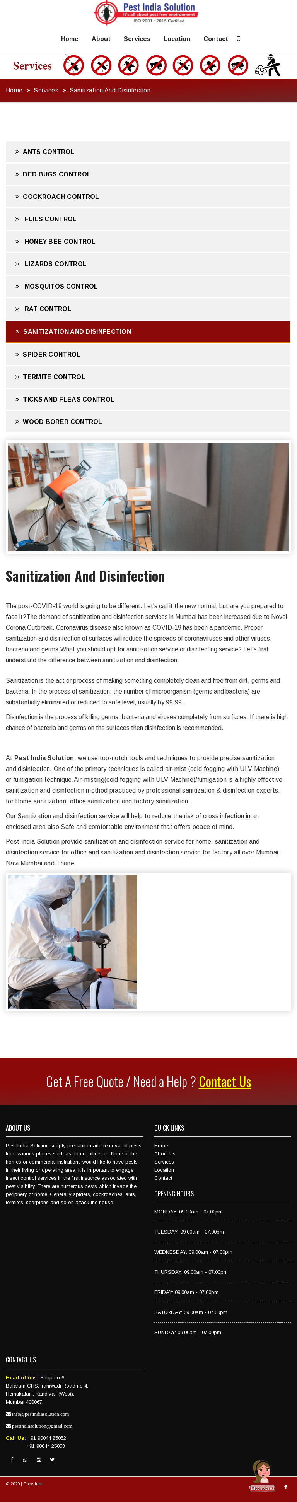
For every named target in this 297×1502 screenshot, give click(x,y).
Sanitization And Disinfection (110, 90)
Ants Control (45, 152)
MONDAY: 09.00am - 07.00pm (188, 1212)
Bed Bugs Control (53, 174)
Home (70, 39)
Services (137, 39)
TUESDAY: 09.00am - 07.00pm (189, 1232)
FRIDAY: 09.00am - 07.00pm (186, 1292)
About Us (165, 1154)
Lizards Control (51, 264)
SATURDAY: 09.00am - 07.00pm (190, 1312)
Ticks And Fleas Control (64, 399)
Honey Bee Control (55, 241)
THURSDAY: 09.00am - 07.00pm (191, 1272)
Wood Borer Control (58, 422)
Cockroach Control (57, 196)
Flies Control (46, 219)
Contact (215, 39)
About (101, 39)
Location (177, 39)
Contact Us (225, 1081)
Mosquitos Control (56, 286)
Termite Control (50, 377)
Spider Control (48, 354)
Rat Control (43, 309)
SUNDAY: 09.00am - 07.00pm (187, 1332)
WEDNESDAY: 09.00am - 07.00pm (193, 1252)
